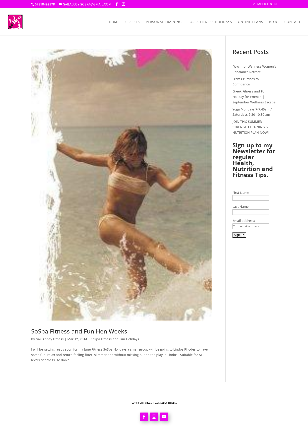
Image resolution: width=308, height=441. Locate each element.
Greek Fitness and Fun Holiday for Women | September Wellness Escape (253, 96)
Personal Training (164, 22)
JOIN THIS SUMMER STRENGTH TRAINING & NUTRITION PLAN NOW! (250, 127)
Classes (132, 22)
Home (114, 22)
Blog (273, 22)
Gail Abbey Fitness (50, 339)
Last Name (240, 206)
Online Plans (250, 22)
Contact (292, 22)
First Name (240, 192)
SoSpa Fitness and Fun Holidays (115, 339)
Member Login (264, 4)
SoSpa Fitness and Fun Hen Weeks (79, 331)
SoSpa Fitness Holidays (210, 22)
